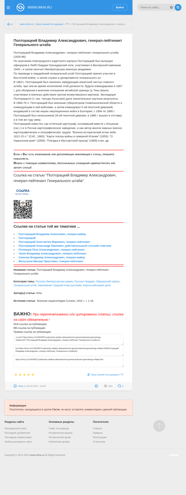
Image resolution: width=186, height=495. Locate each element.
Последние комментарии (18, 437)
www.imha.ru (37, 455)
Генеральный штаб (25, 285)
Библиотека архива (59, 441)
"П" (67, 24)
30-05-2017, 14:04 (36, 386)
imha (20, 386)
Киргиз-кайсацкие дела (97, 285)
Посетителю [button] (101, 421)
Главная (97, 428)
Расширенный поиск (16, 428)
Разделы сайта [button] (14, 421)
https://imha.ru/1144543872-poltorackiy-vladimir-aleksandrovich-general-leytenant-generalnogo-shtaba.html (69, 361)
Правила (97, 433)
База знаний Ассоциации (49, 24)
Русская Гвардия (84, 281)
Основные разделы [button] (61, 421)
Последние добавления (17, 433)
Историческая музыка (60, 433)
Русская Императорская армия (54, 281)
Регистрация (100, 437)
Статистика (99, 441)
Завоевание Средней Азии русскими (60, 285)
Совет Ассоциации (59, 428)
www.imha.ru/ (27, 24)
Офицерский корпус (108, 281)
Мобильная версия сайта (18, 441)
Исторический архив (60, 437)
